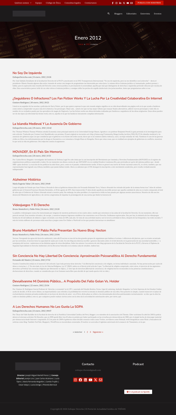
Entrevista (145, 13)
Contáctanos (90, 3)
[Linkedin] (120, 3)
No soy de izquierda (27, 73)
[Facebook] (113, 3)
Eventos (157, 13)
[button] (149, 3)
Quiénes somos (23, 3)
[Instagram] (116, 3)
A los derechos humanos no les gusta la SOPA (48, 307)
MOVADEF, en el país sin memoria (37, 152)
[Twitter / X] (124, 3)
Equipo (38, 3)
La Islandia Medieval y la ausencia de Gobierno (47, 124)
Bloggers (118, 13)
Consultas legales (73, 3)
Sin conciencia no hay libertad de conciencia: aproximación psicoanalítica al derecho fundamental (85, 256)
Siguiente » (98, 332)
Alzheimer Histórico (27, 179)
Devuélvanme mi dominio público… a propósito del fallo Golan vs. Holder (66, 281)
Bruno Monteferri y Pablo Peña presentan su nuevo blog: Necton (59, 230)
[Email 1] (131, 3)
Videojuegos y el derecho (31, 205)
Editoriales (131, 13)
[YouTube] (128, 3)
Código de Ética (53, 3)
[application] (30, 3)
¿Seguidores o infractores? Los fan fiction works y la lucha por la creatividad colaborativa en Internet (87, 98)
